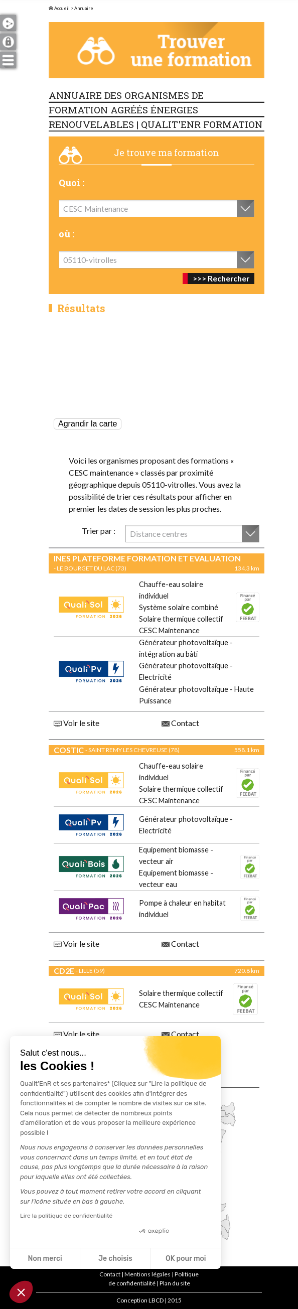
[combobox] (156, 208)
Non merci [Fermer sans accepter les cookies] (45, 1258)
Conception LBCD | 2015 (149, 1300)
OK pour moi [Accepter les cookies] (186, 1258)
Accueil (59, 8)
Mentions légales (147, 1274)
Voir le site (76, 723)
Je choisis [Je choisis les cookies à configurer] (115, 1258)
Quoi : (71, 183)
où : (66, 234)
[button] (21, 1292)
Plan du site (175, 1283)
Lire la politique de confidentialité (66, 1215)
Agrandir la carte (87, 423)
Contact (180, 723)
